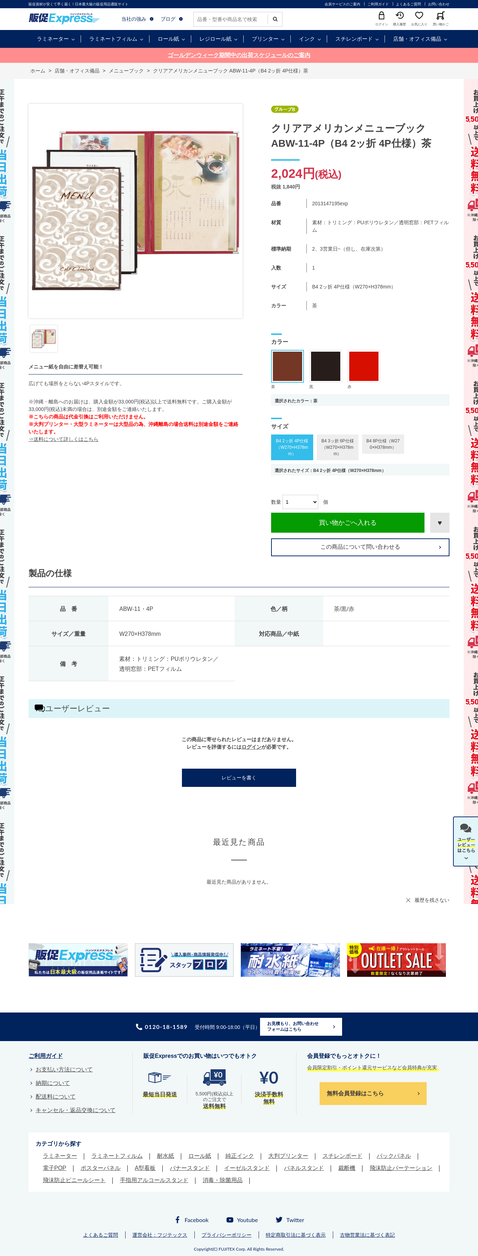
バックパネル (394, 1156)
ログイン (251, 747)
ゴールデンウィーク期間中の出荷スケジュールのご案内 (239, 55)
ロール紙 (168, 39)
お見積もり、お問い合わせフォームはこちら (293, 1026)
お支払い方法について (64, 1069)
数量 (276, 502)
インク (307, 39)
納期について (53, 1083)
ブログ (168, 19)
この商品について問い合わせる (360, 547)
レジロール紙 (215, 39)
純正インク (239, 1156)
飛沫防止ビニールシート (74, 1180)
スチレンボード (354, 39)
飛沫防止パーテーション (401, 1168)
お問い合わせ (438, 4)
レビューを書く (239, 777)
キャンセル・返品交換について (76, 1110)
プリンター (265, 39)
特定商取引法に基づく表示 (296, 1235)
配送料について (56, 1097)
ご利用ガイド (378, 4)
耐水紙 (165, 1156)
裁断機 (346, 1168)
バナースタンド (190, 1168)
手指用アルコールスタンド (154, 1180)
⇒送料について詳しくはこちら (63, 439)
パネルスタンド (304, 1168)
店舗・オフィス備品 (417, 39)
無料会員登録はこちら (355, 1093)
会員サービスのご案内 (342, 4)
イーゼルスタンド (247, 1168)
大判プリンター (288, 1156)
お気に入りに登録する (439, 523)
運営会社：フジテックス (159, 1235)
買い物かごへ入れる (348, 522)
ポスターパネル (101, 1168)
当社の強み (133, 19)
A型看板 (145, 1168)
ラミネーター (53, 39)
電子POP (54, 1168)
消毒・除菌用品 (223, 1180)
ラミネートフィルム (113, 39)
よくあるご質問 (408, 4)
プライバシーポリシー (226, 1235)
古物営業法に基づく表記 (367, 1235)
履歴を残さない (432, 900)
